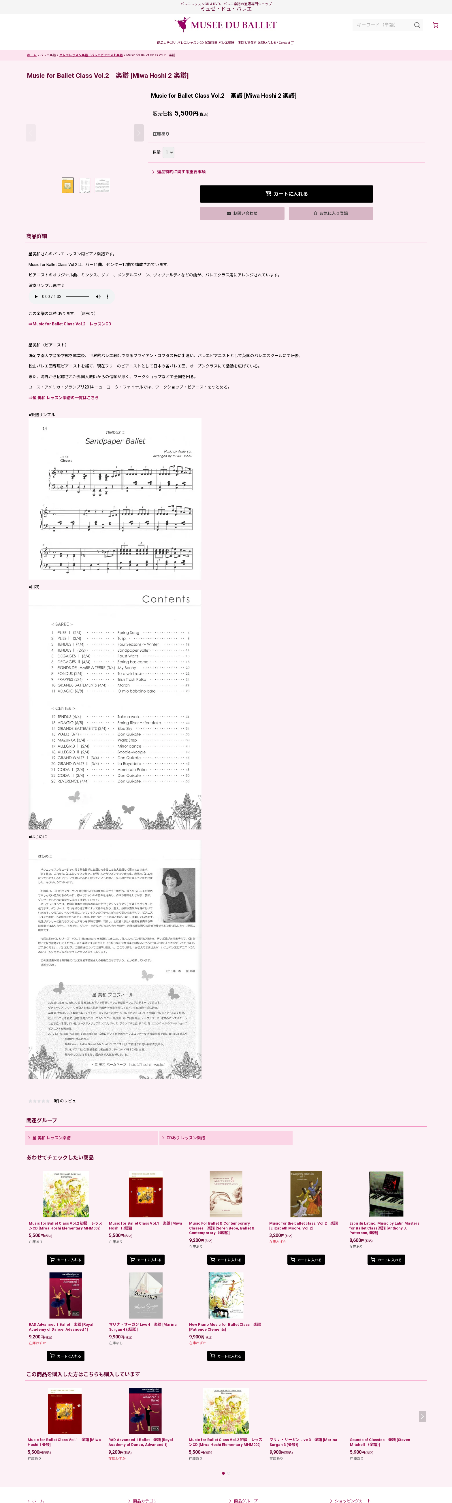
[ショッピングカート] (435, 25)
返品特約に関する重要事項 (179, 175)
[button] (337, 45)
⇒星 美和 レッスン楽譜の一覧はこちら (64, 401)
